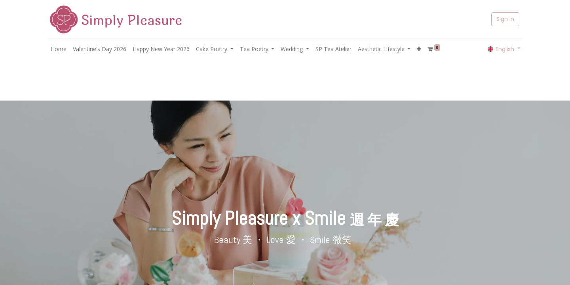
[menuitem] (59, 49)
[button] (419, 49)
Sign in (505, 19)
